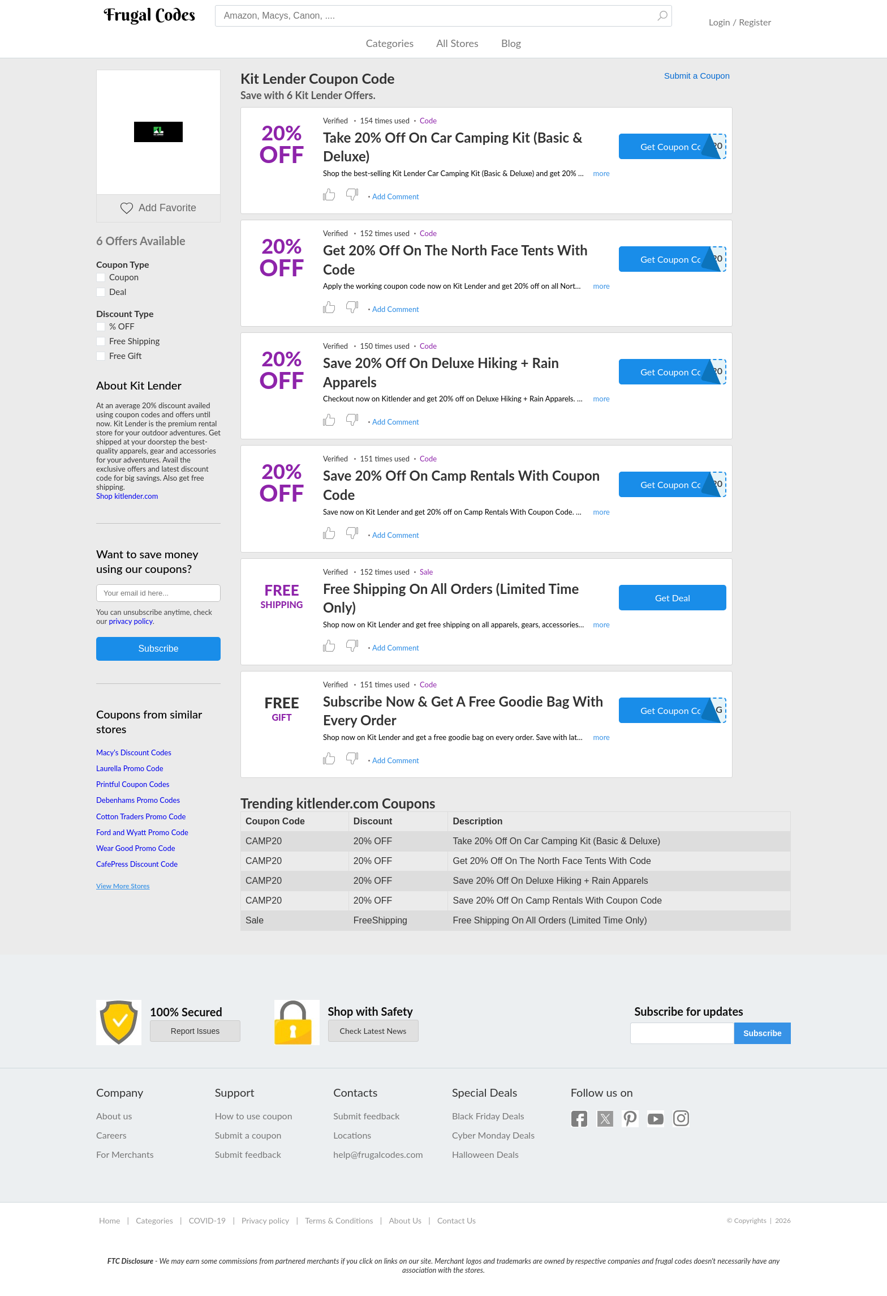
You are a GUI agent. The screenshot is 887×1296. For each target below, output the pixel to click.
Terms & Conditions (339, 1220)
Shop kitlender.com (127, 496)
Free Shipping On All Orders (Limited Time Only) (451, 598)
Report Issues (195, 1031)
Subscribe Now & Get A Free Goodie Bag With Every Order (463, 711)
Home (109, 1220)
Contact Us (456, 1220)
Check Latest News (373, 1031)
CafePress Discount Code (137, 864)
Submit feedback (248, 1154)
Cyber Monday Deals (493, 1135)
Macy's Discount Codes (133, 752)
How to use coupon (253, 1115)
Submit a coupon (248, 1135)
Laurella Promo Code (129, 768)
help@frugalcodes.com (378, 1154)
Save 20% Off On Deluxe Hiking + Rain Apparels (441, 372)
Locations (352, 1135)
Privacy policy (265, 1220)
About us (114, 1115)
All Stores (457, 43)
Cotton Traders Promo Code (141, 816)
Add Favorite (158, 208)
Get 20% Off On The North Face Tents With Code (455, 259)
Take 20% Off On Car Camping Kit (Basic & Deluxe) (453, 147)
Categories (390, 43)
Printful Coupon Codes (132, 784)
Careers (111, 1135)
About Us (405, 1220)
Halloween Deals (485, 1154)
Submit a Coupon (697, 75)
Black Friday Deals (488, 1115)
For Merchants (125, 1154)
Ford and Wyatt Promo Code (142, 832)
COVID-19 (207, 1220)
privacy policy (130, 621)
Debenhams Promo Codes (138, 800)
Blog (511, 43)
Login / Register (740, 21)
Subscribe (762, 1033)
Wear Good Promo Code (135, 848)
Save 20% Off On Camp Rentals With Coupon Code (461, 485)
